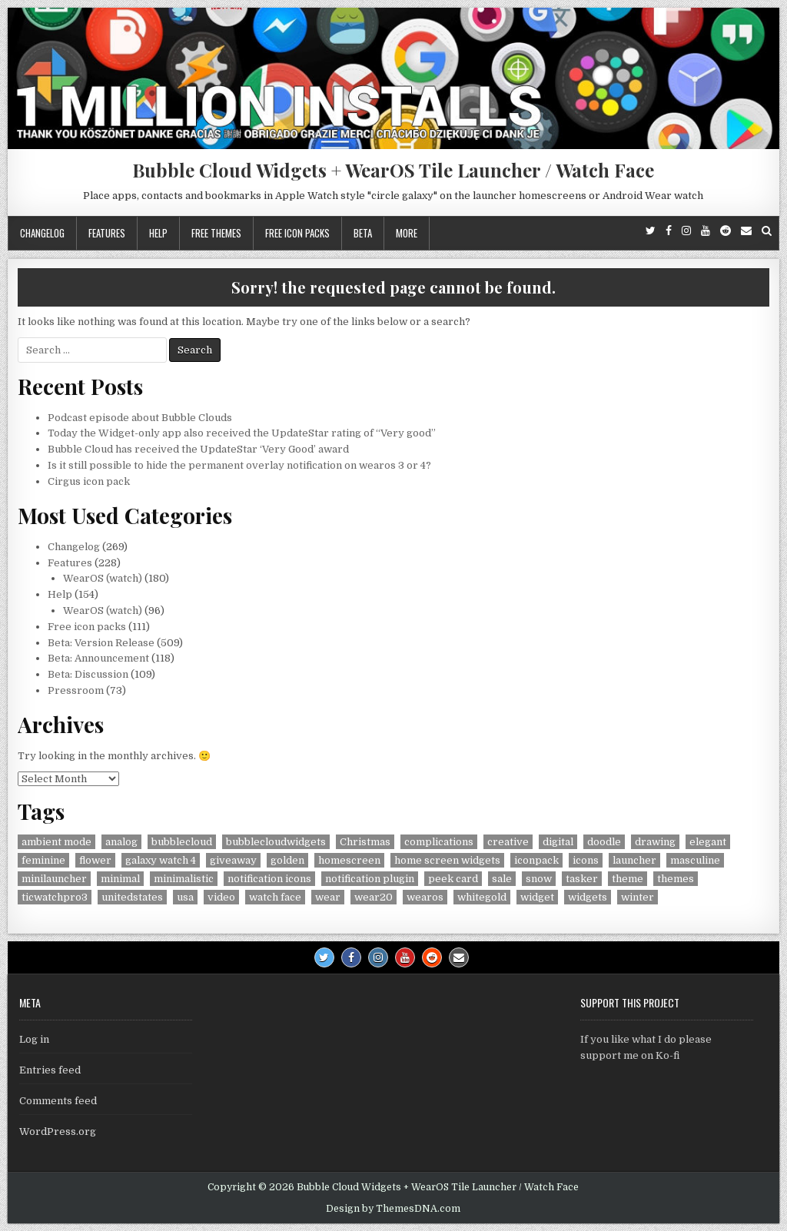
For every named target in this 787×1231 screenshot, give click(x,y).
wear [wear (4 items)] (327, 897)
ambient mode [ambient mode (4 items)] (56, 842)
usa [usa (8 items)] (185, 897)
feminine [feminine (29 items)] (43, 860)
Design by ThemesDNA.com (393, 1208)
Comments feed (58, 1101)
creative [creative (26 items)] (508, 842)
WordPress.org (57, 1131)
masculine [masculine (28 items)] (695, 860)
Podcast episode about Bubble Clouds (140, 417)
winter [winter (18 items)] (637, 897)
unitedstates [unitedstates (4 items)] (132, 897)
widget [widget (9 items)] (537, 897)
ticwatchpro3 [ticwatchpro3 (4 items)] (55, 897)
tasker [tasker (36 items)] (582, 878)
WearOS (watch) (102, 578)
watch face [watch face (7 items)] (275, 897)
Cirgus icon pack (89, 481)
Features (106, 233)
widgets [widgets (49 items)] (587, 897)
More (406, 233)
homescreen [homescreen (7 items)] (349, 860)
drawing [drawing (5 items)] (655, 842)
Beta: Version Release (101, 643)
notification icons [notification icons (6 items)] (269, 878)
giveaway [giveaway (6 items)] (233, 860)
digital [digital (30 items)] (558, 842)
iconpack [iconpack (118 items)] (536, 860)
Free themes (216, 233)
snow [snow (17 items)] (539, 878)
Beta (363, 233)
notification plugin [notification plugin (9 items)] (369, 878)
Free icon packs (297, 233)
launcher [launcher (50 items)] (634, 860)
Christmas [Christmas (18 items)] (365, 842)
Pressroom (76, 690)
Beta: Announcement (98, 658)
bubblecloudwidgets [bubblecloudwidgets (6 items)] (276, 842)
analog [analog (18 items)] (121, 842)
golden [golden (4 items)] (287, 860)
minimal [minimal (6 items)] (120, 878)
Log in (34, 1039)
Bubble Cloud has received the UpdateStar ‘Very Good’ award (198, 449)
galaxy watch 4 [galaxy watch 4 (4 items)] (160, 860)
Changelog (42, 233)
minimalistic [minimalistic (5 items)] (184, 878)
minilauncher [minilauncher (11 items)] (54, 878)
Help (158, 233)
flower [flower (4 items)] (95, 860)
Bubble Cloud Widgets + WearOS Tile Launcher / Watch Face (393, 170)
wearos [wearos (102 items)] (425, 897)
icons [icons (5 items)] (586, 860)
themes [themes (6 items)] (675, 878)
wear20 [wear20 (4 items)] (373, 897)
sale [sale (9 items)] (502, 878)
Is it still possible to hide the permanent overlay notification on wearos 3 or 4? (239, 465)
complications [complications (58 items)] (438, 842)
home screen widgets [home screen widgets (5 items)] (447, 860)
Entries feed (50, 1070)
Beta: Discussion (88, 674)
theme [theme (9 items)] (627, 878)
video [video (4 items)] (221, 897)
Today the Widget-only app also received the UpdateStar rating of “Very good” (242, 433)
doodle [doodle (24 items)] (604, 842)
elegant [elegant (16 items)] (707, 842)
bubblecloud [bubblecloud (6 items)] (181, 842)
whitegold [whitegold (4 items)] (481, 897)
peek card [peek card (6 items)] (453, 878)
